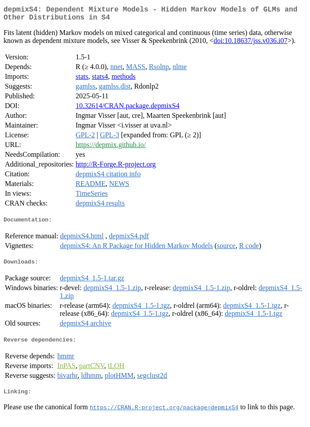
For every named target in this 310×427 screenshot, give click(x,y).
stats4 (100, 80)
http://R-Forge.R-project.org (116, 167)
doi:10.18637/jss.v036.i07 (250, 44)
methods (123, 80)
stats (82, 80)
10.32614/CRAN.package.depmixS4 (128, 109)
